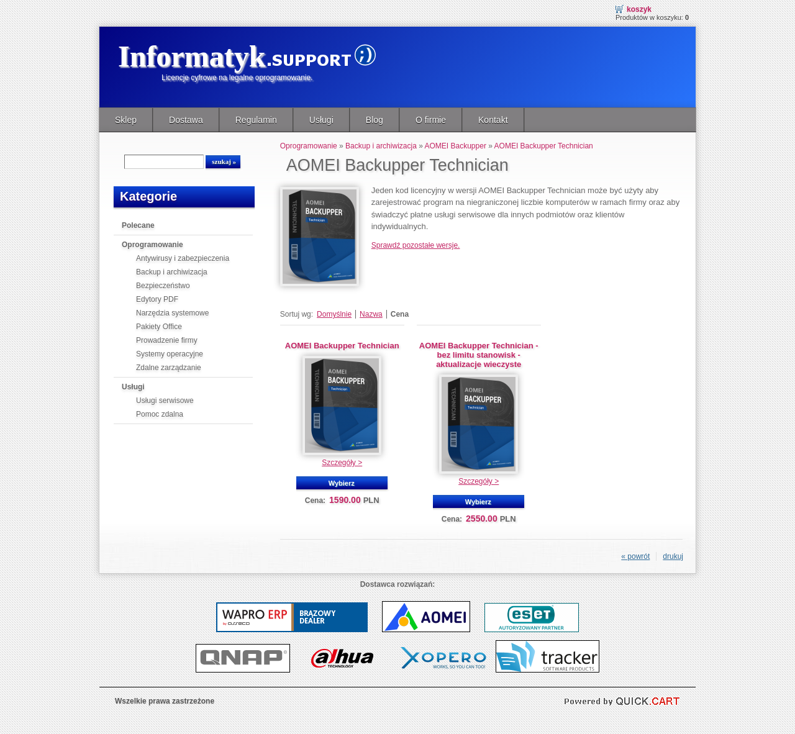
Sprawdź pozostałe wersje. (415, 245)
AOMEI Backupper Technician (543, 146)
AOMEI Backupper (455, 146)
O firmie (431, 120)
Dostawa (186, 120)
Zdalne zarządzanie (168, 367)
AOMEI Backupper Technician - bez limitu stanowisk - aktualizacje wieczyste (478, 355)
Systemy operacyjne (169, 354)
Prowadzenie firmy (167, 340)
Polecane (138, 225)
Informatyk (191, 56)
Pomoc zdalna (159, 414)
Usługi (321, 120)
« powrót (635, 556)
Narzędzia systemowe (172, 313)
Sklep (126, 120)
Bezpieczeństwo (163, 285)
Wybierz (342, 483)
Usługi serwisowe (165, 400)
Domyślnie (334, 314)
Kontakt (493, 120)
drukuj (673, 556)
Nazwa (371, 314)
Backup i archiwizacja (171, 272)
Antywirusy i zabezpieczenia (182, 258)
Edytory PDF (157, 299)
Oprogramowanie (152, 244)
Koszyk (639, 9)
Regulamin (256, 120)
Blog (374, 120)
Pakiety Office (159, 326)
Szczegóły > (342, 462)
